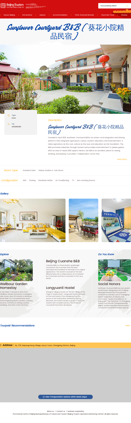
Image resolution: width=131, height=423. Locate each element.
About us (50, 411)
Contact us (60, 411)
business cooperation (76, 411)
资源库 (23, 5)
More (128, 325)
